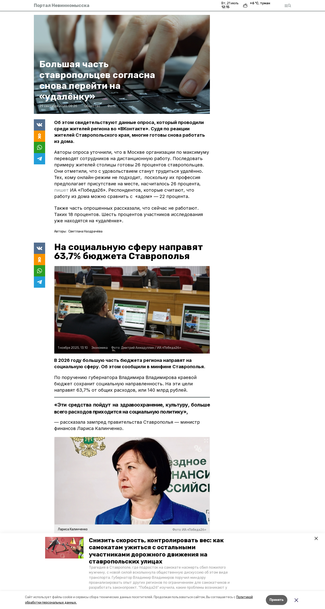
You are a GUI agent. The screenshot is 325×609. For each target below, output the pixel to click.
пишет (62, 190)
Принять (276, 600)
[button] (64, 547)
